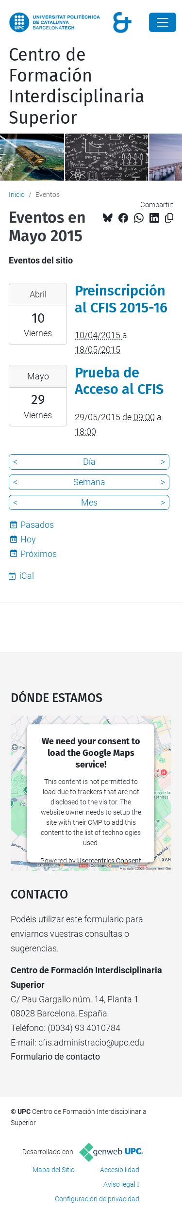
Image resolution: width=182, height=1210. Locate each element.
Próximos (38, 554)
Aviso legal (119, 1184)
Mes (89, 502)
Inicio (17, 194)
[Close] (162, 22)
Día (89, 462)
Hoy (28, 539)
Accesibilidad (119, 1170)
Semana (89, 482)
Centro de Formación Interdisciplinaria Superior (77, 86)
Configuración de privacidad (97, 1199)
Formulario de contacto (55, 1056)
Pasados (37, 525)
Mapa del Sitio (54, 1170)
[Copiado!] (169, 218)
